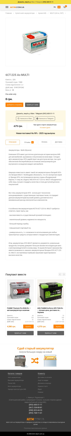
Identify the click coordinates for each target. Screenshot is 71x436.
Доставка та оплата (45, 377)
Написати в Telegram (45, 118)
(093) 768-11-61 (35, 413)
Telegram (39, 2)
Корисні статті (43, 386)
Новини (40, 392)
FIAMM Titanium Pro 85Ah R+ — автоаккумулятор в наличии (19, 309)
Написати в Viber (25, 118)
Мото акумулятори (14, 386)
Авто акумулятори (14, 377)
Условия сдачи (45, 127)
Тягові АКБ (11, 383)
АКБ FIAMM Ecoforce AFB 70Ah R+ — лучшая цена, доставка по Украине (50, 310)
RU (55, 7)
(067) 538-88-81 (35, 407)
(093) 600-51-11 (35, 404)
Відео (40, 389)
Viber (33, 2)
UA (59, 7)
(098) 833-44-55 (35, 410)
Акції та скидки (43, 380)
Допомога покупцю (44, 383)
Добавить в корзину (14, 105)
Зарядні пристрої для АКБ (17, 389)
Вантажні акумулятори (16, 380)
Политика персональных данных (35, 428)
